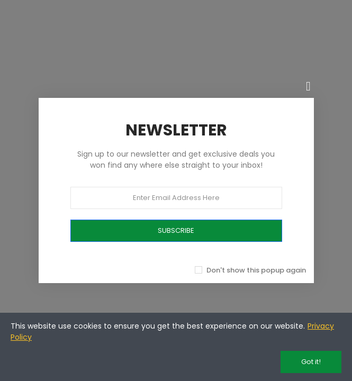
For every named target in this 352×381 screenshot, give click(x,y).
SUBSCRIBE (176, 230)
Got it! (311, 362)
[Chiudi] (308, 86)
